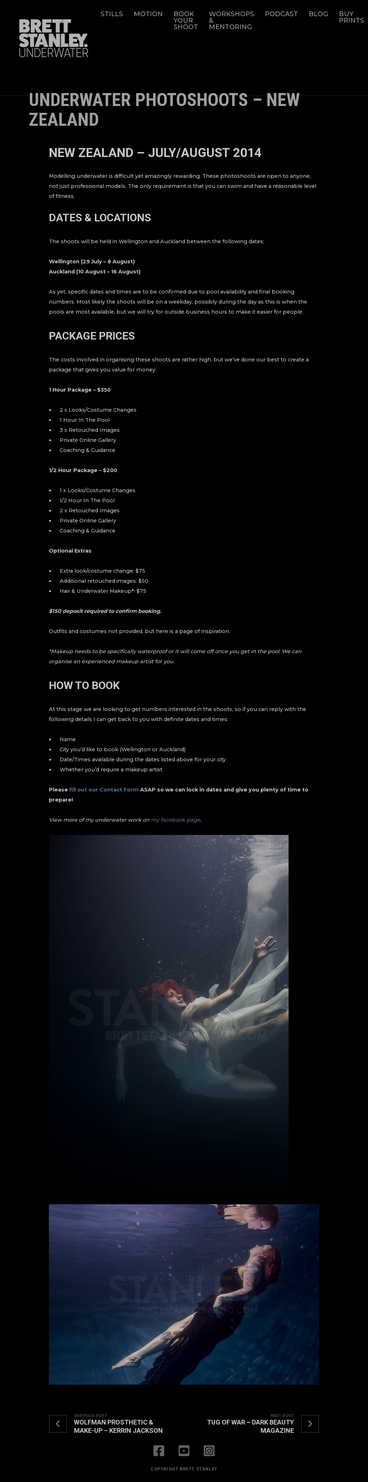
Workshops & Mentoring (231, 20)
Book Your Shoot (186, 20)
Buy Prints (351, 17)
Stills (112, 14)
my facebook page (175, 820)
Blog (318, 14)
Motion (148, 14)
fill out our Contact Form (104, 789)
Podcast (281, 14)
